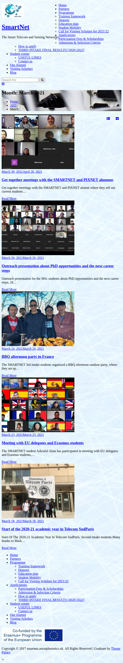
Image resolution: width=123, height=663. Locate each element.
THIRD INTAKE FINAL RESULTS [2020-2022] (51, 50)
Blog (13, 72)
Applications (67, 35)
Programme (66, 12)
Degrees (64, 20)
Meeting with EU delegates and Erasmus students (43, 443)
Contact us (25, 61)
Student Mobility (70, 27)
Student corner (20, 54)
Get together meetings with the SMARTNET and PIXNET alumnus (57, 180)
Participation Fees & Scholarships (81, 39)
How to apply (27, 46)
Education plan (69, 24)
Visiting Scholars (21, 69)
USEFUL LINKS (29, 57)
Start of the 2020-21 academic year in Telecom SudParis (48, 529)
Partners (64, 9)
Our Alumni (18, 65)
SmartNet (15, 27)
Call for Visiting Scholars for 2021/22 (84, 31)
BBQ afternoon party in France (28, 356)
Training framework (72, 16)
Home (63, 5)
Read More (9, 198)
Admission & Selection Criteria (80, 42)
